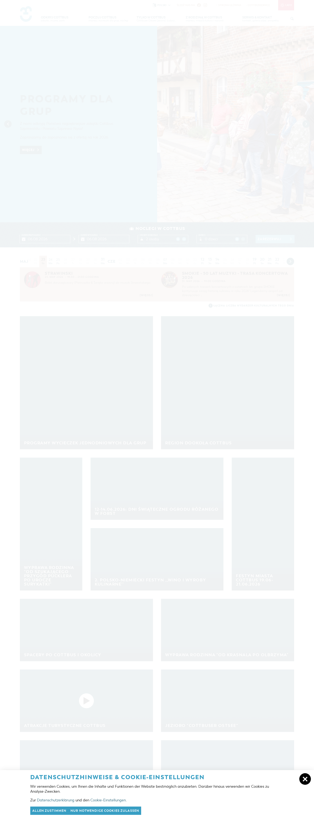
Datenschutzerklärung (55, 800)
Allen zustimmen (49, 811)
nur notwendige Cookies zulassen (104, 811)
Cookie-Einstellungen (108, 800)
